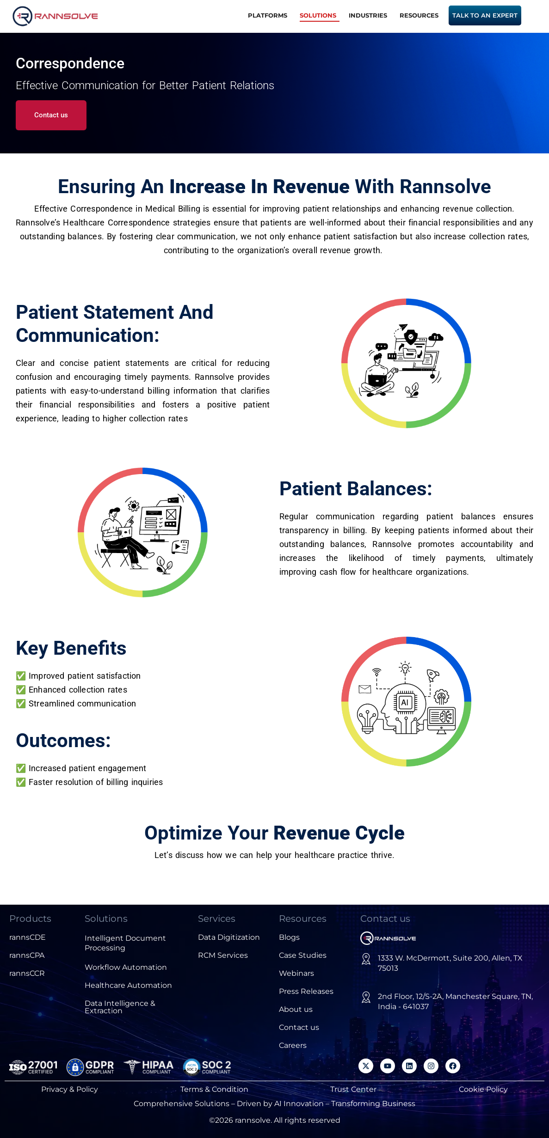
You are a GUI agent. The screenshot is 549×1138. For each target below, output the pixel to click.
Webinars (296, 973)
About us (296, 1009)
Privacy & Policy (69, 1089)
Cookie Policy (483, 1089)
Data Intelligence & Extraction (120, 1007)
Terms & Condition (214, 1089)
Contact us (299, 1027)
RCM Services (223, 955)
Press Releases (306, 991)
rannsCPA (26, 955)
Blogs (289, 937)
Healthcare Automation (128, 985)
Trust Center (353, 1089)
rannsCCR (27, 973)
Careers (293, 1045)
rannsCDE (27, 937)
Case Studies (303, 955)
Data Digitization (229, 937)
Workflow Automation (126, 967)
